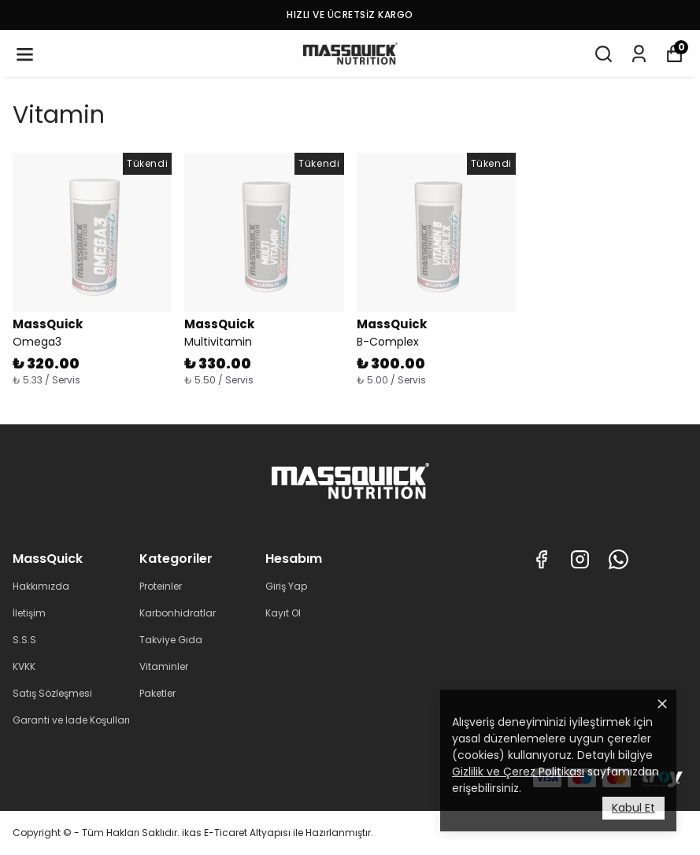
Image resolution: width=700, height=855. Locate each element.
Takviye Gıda (170, 639)
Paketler (157, 693)
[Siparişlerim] (639, 54)
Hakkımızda (41, 586)
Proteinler (160, 586)
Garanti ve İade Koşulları (71, 720)
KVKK (24, 666)
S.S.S (24, 639)
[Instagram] (580, 559)
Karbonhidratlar (177, 613)
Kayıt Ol (283, 613)
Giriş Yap (286, 586)
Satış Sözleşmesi (52, 693)
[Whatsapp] (618, 559)
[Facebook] (541, 559)
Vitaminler (163, 666)
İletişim (29, 613)
